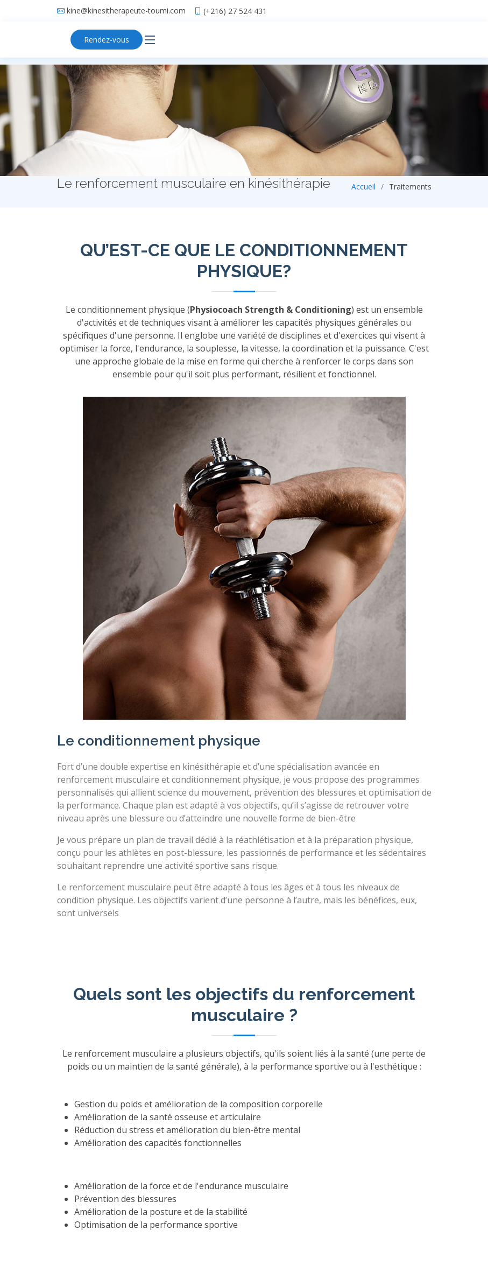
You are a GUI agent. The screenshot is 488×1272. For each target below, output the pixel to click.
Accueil (363, 186)
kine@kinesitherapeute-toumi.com (126, 11)
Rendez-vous (106, 39)
